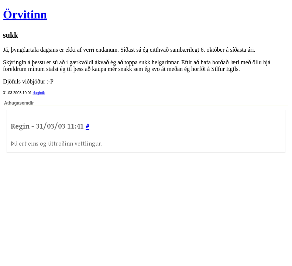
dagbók (39, 93)
